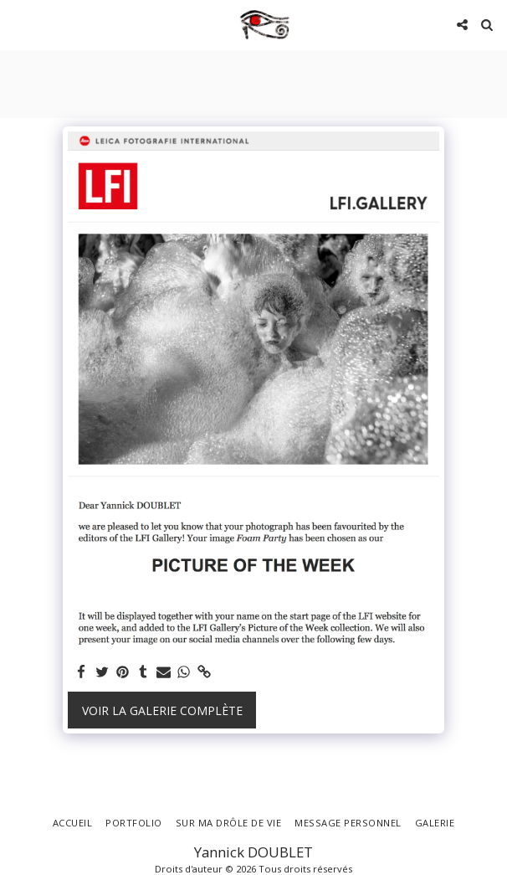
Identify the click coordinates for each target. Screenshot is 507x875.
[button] (18, 24)
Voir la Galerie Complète (162, 710)
